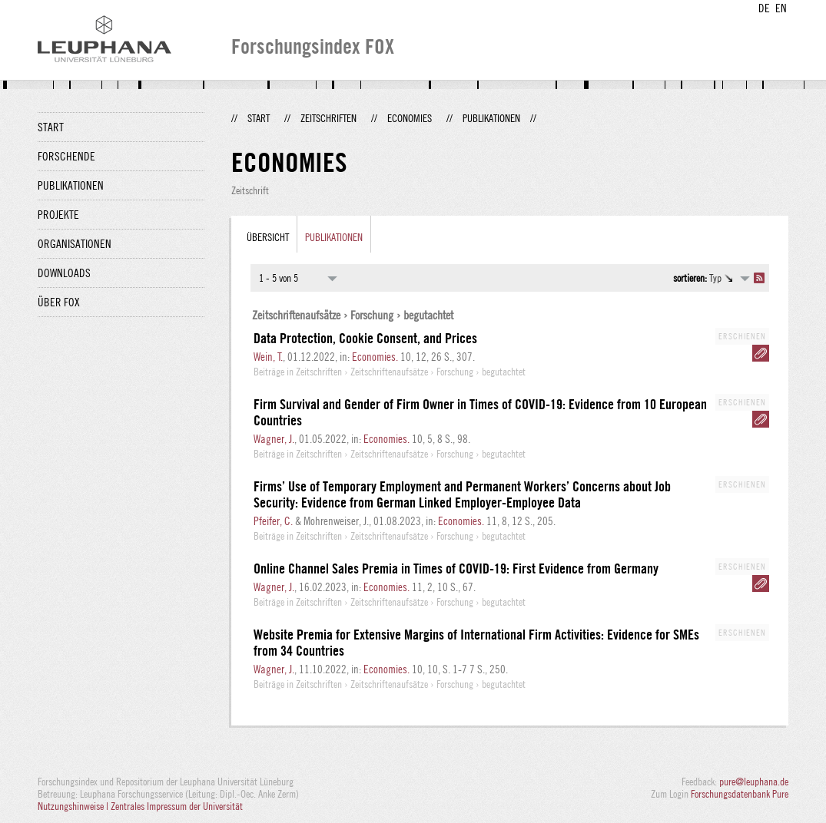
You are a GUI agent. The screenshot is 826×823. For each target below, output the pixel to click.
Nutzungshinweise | (74, 806)
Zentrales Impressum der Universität (177, 806)
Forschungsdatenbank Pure (739, 794)
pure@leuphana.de (753, 781)
